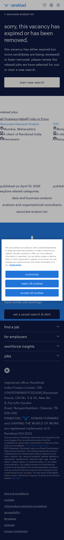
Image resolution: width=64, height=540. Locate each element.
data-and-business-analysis (32, 198)
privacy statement (16, 531)
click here (16, 478)
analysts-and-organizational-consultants (32, 205)
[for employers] (32, 337)
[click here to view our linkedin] (7, 370)
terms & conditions (16, 493)
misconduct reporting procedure (25, 506)
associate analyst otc (20, 14)
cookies (9, 499)
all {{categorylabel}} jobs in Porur (24, 119)
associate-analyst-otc (32, 211)
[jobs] (32, 356)
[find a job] (32, 327)
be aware (10, 518)
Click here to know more (37, 445)
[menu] (58, 5)
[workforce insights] (32, 346)
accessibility (12, 512)
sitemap (9, 524)
